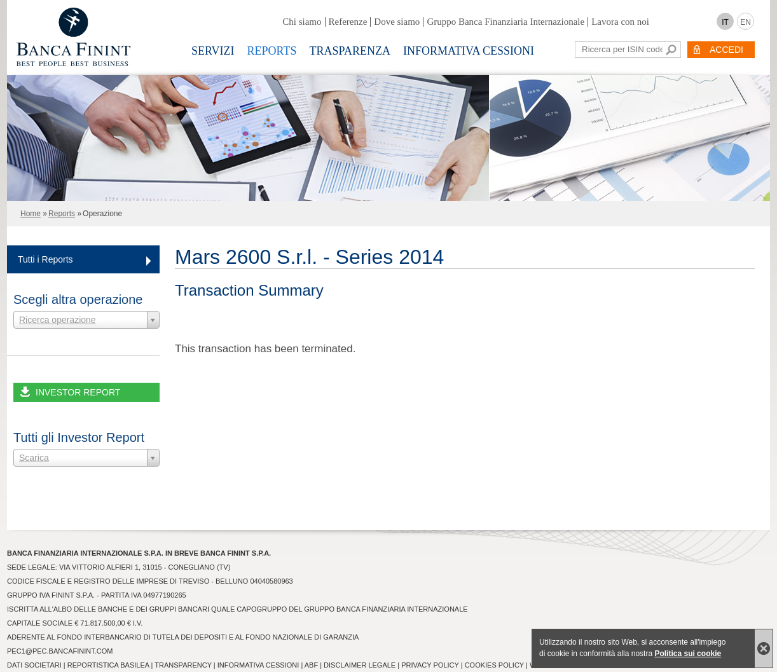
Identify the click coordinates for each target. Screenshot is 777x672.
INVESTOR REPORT (78, 392)
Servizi (213, 51)
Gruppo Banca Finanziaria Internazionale (505, 22)
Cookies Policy (494, 665)
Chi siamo (301, 22)
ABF (311, 665)
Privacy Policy (429, 665)
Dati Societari (34, 665)
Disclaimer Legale (359, 665)
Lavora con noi (620, 22)
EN (745, 22)
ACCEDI (726, 50)
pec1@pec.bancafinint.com (60, 651)
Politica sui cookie (687, 653)
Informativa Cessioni (468, 51)
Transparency (183, 665)
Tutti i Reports (45, 259)
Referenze (348, 22)
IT (725, 22)
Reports (272, 51)
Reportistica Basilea (108, 665)
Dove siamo (397, 22)
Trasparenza (350, 51)
